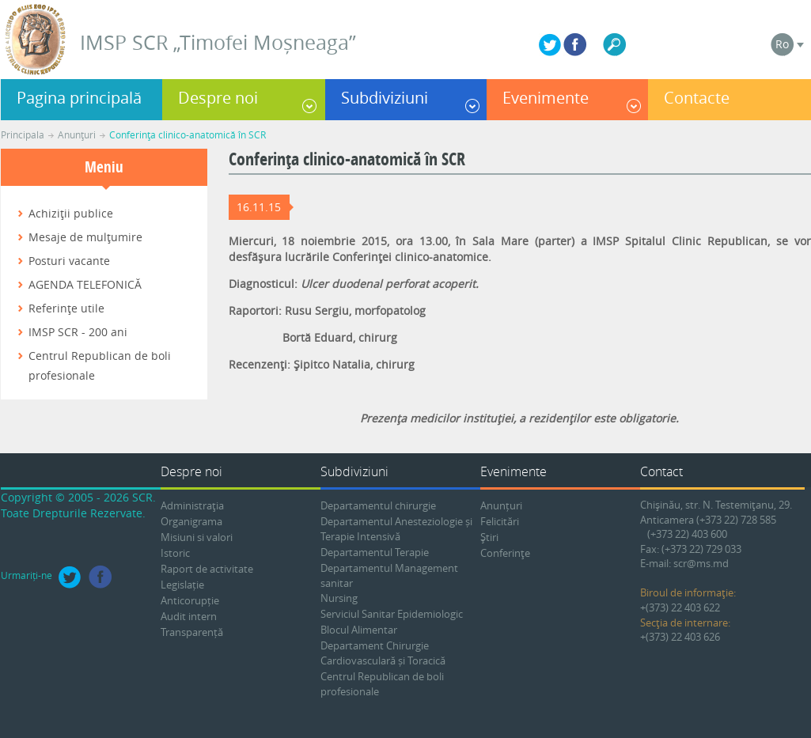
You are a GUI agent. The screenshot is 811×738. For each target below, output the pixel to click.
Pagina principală (79, 97)
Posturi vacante (69, 260)
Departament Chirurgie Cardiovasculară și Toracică (382, 653)
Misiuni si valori (197, 537)
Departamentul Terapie (374, 552)
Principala (22, 134)
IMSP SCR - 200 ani (77, 331)
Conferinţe (505, 553)
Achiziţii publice (70, 213)
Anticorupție (190, 600)
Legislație (182, 584)
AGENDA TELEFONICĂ (85, 284)
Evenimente (545, 97)
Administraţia (192, 505)
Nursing (339, 598)
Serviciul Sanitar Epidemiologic (391, 614)
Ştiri (489, 537)
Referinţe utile (66, 308)
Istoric (175, 553)
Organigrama (191, 521)
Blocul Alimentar (358, 630)
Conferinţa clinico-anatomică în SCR (187, 134)
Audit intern (189, 616)
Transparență (192, 632)
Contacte (697, 97)
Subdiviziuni (384, 97)
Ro (782, 43)
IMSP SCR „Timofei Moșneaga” (218, 42)
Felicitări (499, 521)
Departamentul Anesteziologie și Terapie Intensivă (396, 528)
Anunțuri (501, 505)
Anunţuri (77, 134)
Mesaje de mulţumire (85, 236)
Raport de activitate (207, 569)
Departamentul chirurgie (378, 505)
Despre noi (218, 97)
